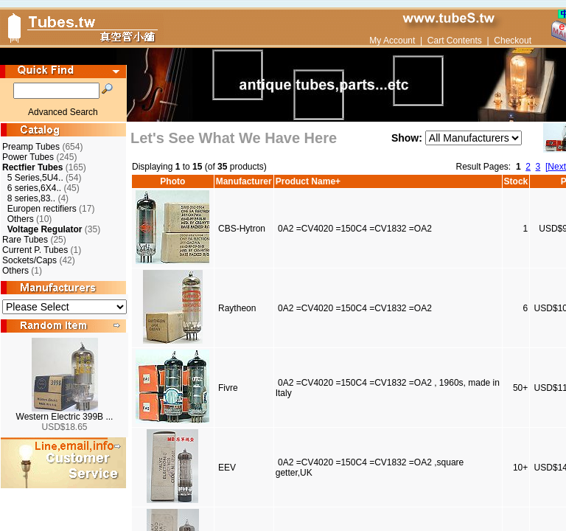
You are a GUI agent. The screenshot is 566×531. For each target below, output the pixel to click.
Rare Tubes (25, 240)
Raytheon (237, 308)
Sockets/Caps (29, 260)
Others (20, 219)
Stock (516, 181)
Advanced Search (63, 112)
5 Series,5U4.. (35, 178)
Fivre (228, 388)
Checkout (512, 40)
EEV (227, 467)
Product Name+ (308, 181)
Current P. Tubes (35, 250)
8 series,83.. (31, 198)
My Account (392, 40)
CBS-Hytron (241, 228)
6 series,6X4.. (34, 188)
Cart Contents (454, 40)
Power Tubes (28, 157)
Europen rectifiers (42, 209)
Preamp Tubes (31, 147)
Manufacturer (244, 181)
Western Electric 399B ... (64, 417)
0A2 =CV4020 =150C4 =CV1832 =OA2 (355, 228)
